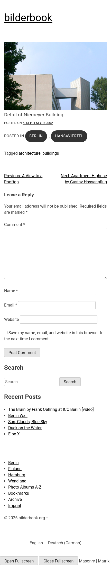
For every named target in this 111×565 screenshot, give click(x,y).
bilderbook (28, 18)
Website (11, 319)
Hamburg (16, 474)
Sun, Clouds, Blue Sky (27, 421)
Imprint (14, 505)
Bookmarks (18, 493)
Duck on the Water (25, 427)
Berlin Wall (17, 415)
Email (10, 305)
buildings (50, 153)
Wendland (17, 481)
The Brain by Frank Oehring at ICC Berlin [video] (51, 409)
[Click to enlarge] (55, 76)
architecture (30, 153)
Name (11, 290)
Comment (14, 224)
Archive (15, 499)
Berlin (36, 136)
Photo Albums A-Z (24, 487)
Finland (15, 468)
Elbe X (14, 434)
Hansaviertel (69, 136)
